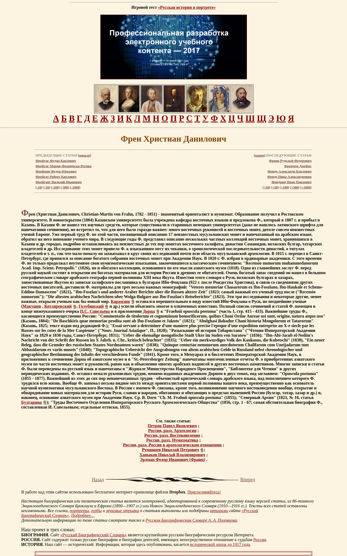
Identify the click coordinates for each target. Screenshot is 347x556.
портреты (79, 510)
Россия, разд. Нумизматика (172, 440)
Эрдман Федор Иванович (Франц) (172, 459)
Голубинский (91, 306)
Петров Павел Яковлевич (172, 425)
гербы (96, 510)
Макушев (32, 306)
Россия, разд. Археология (172, 430)
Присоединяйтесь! (204, 492)
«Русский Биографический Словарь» (93, 535)
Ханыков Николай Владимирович (172, 454)
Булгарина (31, 402)
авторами (219, 510)
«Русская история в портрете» (187, 7)
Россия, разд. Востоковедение (172, 435)
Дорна (149, 311)
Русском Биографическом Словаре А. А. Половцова (191, 520)
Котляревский (58, 306)
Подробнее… (83, 515)
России (259, 539)
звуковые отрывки (122, 510)
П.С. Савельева (95, 311)
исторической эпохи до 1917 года (220, 544)
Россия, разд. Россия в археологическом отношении (172, 445)
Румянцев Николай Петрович (170, 449)
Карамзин (120, 301)
